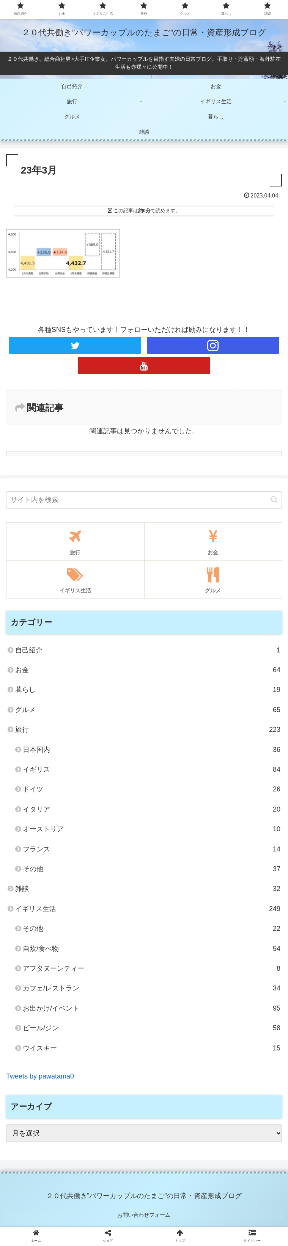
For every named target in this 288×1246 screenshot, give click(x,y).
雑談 (147, 889)
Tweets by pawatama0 (40, 1076)
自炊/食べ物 (151, 949)
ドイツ (151, 789)
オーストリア (151, 829)
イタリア (151, 809)
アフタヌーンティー (151, 968)
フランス (151, 849)
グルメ (147, 710)
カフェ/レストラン (151, 988)
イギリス (151, 769)
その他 (151, 869)
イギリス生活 (147, 909)
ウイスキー (151, 1048)
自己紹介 (147, 650)
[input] (144, 500)
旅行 (147, 729)
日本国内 (151, 750)
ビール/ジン (151, 1028)
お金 (147, 670)
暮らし (147, 690)
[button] (274, 499)
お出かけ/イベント (151, 1008)
